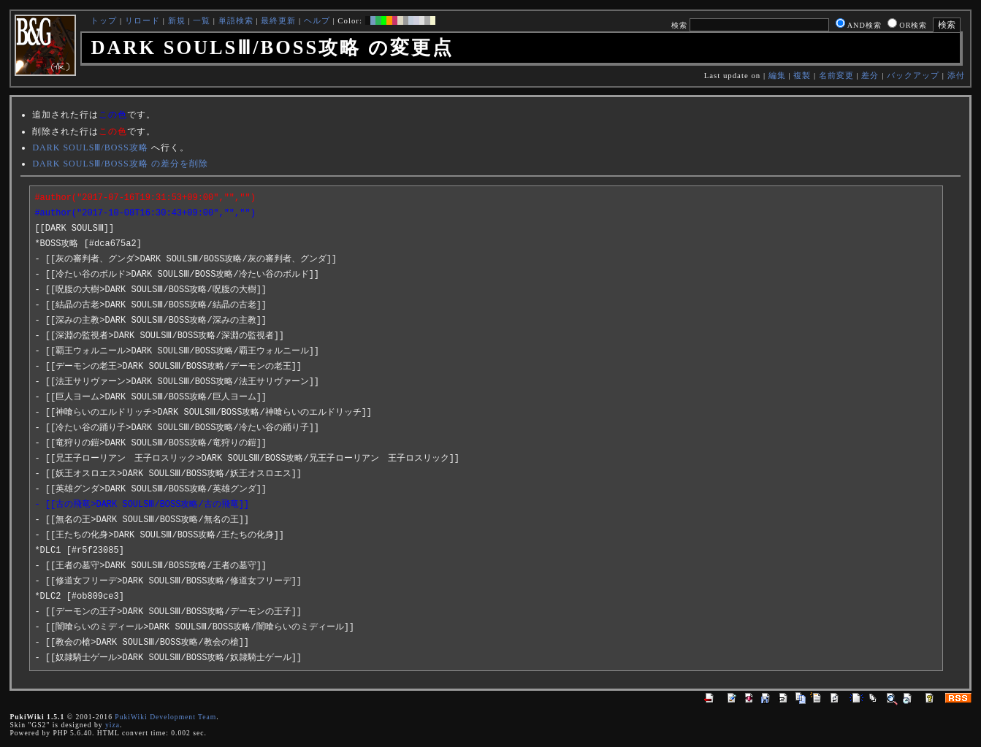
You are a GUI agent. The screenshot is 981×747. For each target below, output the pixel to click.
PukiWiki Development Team (165, 717)
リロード (142, 20)
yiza (112, 725)
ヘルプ (317, 20)
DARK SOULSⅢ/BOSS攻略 (90, 147)
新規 (177, 20)
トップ (104, 20)
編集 (777, 75)
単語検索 (235, 20)
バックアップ (913, 75)
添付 (956, 75)
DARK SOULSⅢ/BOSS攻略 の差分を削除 (119, 163)
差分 (870, 75)
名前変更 (836, 75)
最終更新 (278, 20)
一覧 (201, 20)
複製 (802, 75)
